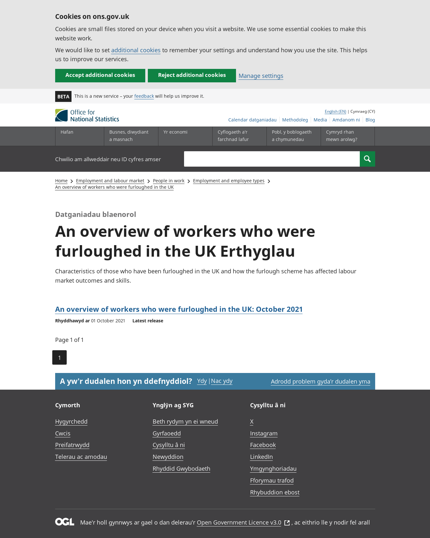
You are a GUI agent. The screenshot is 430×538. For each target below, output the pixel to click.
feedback (144, 96)
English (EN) (335, 111)
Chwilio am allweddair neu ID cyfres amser (108, 159)
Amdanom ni (346, 120)
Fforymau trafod (272, 480)
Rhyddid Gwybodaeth (181, 468)
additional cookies (136, 50)
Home (61, 181)
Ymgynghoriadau (273, 468)
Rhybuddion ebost (274, 492)
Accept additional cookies (100, 75)
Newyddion (168, 456)
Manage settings (261, 75)
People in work (168, 181)
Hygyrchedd (71, 421)
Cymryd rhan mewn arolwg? (341, 135)
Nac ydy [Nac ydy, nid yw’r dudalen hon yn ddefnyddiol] (221, 381)
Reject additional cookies (192, 75)
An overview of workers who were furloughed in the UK (114, 187)
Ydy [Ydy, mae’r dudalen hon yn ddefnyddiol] (202, 381)
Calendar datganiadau (252, 120)
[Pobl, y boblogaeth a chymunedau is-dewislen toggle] (292, 136)
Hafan (67, 132)
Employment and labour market (110, 181)
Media (320, 120)
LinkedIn (261, 456)
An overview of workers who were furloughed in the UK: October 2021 (179, 309)
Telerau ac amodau (81, 456)
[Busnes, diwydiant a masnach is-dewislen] (129, 136)
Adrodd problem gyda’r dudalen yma (320, 381)
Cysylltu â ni (169, 445)
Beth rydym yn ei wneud (185, 421)
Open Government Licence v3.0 (243, 522)
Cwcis (63, 433)
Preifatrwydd (72, 445)
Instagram (264, 433)
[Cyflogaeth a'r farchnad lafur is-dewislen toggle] (238, 136)
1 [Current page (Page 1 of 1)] (59, 357)
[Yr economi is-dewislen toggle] (183, 136)
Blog (370, 120)
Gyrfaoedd (167, 433)
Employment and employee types (229, 181)
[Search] (367, 159)
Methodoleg (295, 120)
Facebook (263, 445)
